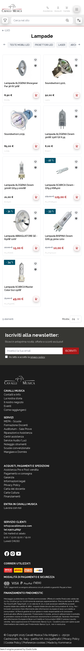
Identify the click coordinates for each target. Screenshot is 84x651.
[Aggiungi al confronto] (35, 65)
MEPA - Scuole (12, 421)
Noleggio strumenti (15, 444)
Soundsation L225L (14, 134)
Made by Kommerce (59, 642)
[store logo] (15, 8)
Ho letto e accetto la (27, 357)
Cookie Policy (13, 642)
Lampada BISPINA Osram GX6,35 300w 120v (59, 237)
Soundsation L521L (55, 83)
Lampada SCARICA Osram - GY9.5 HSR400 (60, 186)
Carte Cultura (11, 492)
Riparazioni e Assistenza (18, 432)
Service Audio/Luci (15, 440)
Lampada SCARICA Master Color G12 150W (18, 288)
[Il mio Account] (58, 9)
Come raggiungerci (15, 409)
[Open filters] (5, 20)
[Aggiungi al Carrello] (36, 95)
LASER (61, 45)
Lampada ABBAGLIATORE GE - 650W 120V (20, 237)
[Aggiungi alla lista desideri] (35, 60)
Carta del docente (14, 488)
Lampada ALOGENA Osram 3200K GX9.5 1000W (19, 186)
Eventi (7, 406)
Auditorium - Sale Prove (18, 428)
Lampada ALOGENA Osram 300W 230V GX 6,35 (59, 136)
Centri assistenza (14, 436)
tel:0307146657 (12, 529)
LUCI (7, 30)
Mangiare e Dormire (15, 451)
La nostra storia (13, 398)
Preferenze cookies (34, 642)
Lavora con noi (12, 507)
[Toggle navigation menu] (76, 9)
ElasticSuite (31, 649)
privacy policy (37, 357)
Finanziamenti (12, 496)
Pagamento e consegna (18, 473)
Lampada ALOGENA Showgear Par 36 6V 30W (21, 85)
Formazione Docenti (16, 425)
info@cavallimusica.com (18, 526)
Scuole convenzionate (17, 448)
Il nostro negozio (14, 402)
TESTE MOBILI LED (20, 45)
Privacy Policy (12, 485)
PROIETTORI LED (44, 45)
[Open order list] (79, 20)
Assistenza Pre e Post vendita (21, 469)
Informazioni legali (14, 481)
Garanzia (9, 477)
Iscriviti (70, 350)
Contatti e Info (12, 394)
